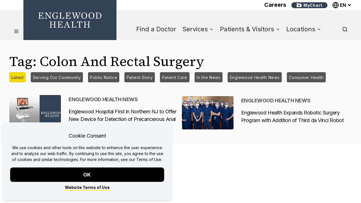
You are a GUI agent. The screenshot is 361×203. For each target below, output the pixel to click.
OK (87, 175)
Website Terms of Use (87, 187)
